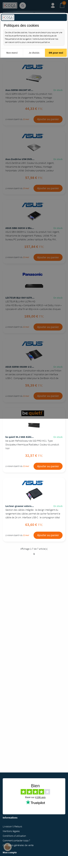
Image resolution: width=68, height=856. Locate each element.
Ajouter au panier (48, 119)
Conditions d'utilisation (14, 835)
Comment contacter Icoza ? (16, 840)
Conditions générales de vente (18, 845)
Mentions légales (11, 831)
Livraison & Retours (12, 826)
